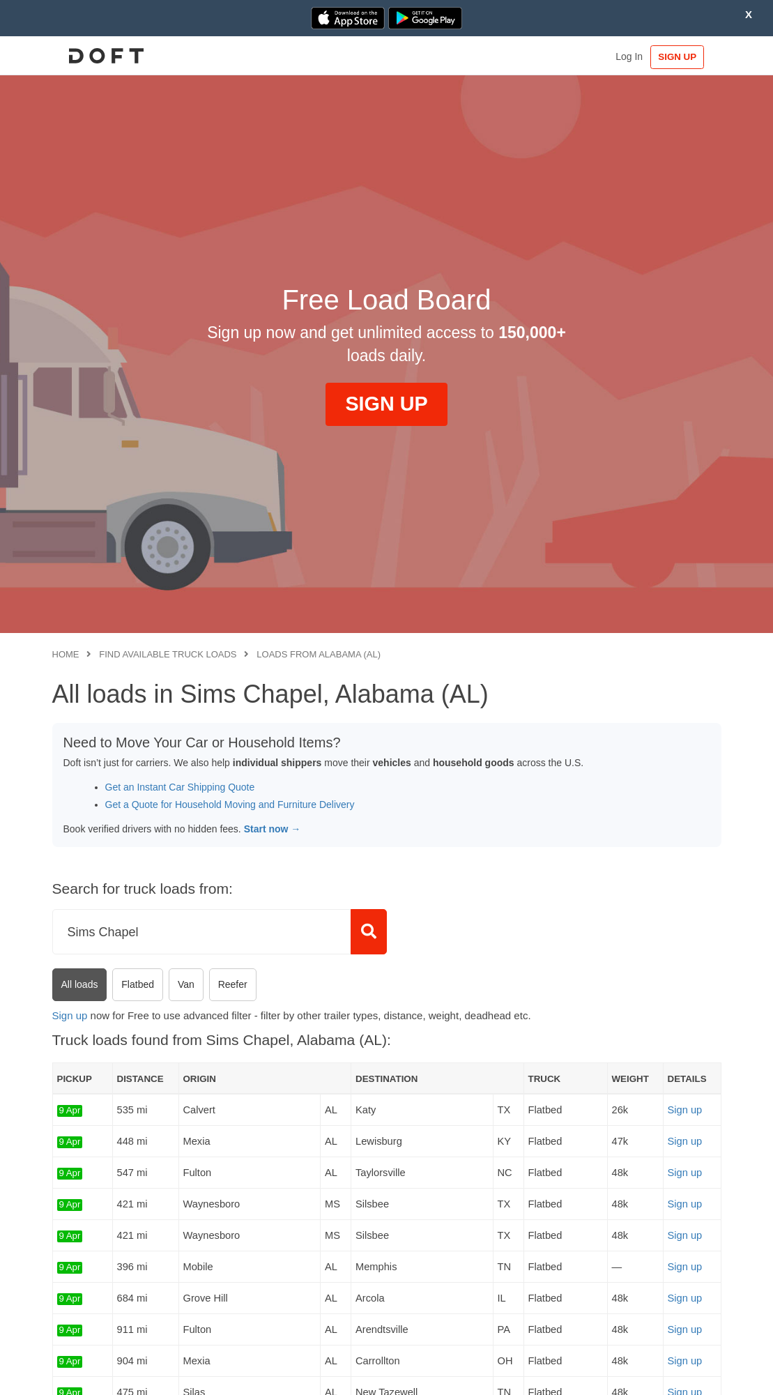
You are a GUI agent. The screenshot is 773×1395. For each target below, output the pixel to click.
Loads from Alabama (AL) (319, 654)
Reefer (232, 984)
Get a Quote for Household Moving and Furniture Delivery (230, 804)
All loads (79, 984)
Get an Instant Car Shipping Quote (180, 787)
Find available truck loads (167, 654)
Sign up (70, 1015)
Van (186, 984)
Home (65, 654)
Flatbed (137, 984)
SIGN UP (678, 57)
